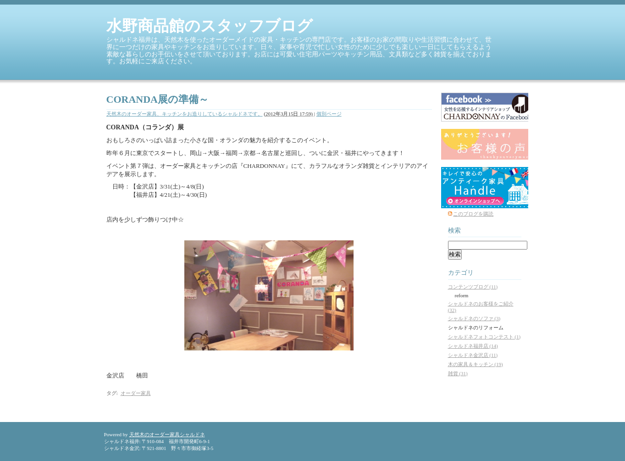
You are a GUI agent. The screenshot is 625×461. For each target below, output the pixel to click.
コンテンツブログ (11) (473, 286)
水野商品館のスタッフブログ (209, 25)
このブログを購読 (473, 214)
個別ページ (329, 114)
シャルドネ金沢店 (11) (473, 355)
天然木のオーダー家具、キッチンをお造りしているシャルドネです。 (184, 114)
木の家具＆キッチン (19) (475, 364)
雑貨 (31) (458, 373)
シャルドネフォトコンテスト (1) (484, 336)
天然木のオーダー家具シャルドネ (167, 434)
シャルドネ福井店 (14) (473, 346)
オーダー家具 (136, 393)
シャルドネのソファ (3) (474, 318)
